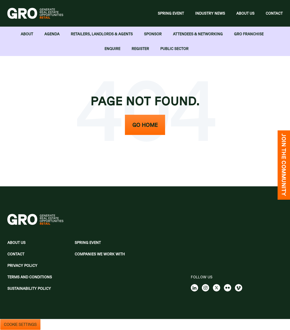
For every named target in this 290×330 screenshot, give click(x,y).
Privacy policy (22, 265)
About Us (16, 243)
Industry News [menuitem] (210, 13)
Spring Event (88, 243)
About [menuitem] (27, 34)
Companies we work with (100, 254)
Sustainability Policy (29, 288)
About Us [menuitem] (245, 13)
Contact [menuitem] (274, 13)
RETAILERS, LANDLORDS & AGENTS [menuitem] (102, 34)
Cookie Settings (20, 324)
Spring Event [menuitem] (171, 13)
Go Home (145, 125)
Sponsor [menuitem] (153, 34)
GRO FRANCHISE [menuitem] (249, 34)
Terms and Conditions (29, 277)
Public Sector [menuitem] (174, 49)
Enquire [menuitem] (112, 49)
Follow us (201, 277)
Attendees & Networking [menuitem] (198, 34)
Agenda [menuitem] (51, 34)
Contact (15, 254)
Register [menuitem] (140, 49)
